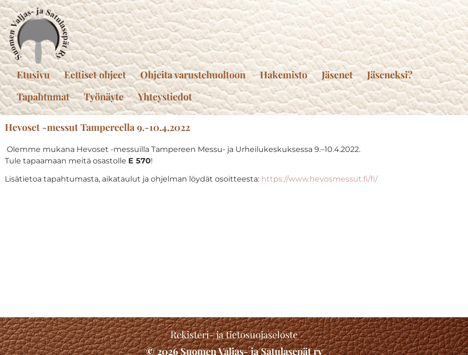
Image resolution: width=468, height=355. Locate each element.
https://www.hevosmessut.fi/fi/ (319, 178)
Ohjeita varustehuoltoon (192, 74)
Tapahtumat (43, 96)
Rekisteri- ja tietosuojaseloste (234, 334)
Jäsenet (337, 74)
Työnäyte (103, 96)
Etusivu (33, 74)
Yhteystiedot (165, 96)
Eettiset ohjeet (95, 74)
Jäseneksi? (389, 74)
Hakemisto (283, 74)
